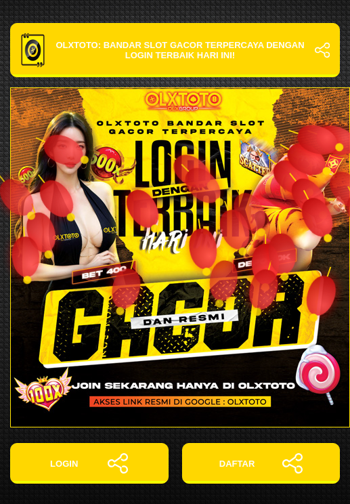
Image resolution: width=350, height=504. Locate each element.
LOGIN (89, 463)
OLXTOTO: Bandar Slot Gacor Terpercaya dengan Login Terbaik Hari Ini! (175, 50)
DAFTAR (261, 463)
